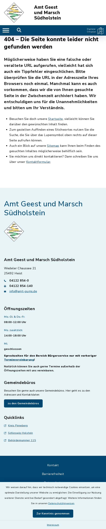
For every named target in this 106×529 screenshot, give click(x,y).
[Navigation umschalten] (6, 30)
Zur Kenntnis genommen (53, 513)
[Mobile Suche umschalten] (19, 30)
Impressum (53, 524)
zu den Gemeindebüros (23, 403)
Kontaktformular (38, 162)
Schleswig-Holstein (18, 433)
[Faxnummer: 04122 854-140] (53, 286)
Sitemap (53, 146)
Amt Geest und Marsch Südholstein (47, 13)
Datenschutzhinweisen (61, 503)
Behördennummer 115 (20, 440)
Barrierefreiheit (53, 474)
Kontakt (53, 465)
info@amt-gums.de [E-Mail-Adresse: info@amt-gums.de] (23, 291)
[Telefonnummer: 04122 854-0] (53, 281)
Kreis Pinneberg (16, 425)
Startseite (55, 119)
